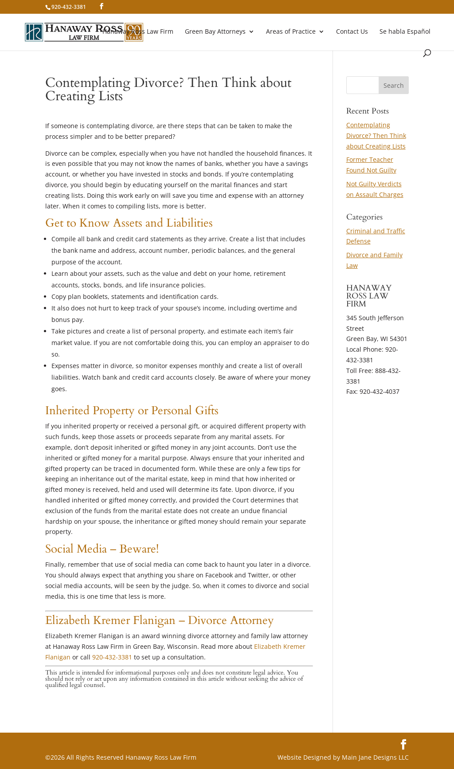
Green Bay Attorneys (215, 31)
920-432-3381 (112, 657)
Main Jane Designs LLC (375, 757)
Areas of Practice (291, 31)
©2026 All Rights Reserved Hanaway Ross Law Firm (120, 757)
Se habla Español (405, 31)
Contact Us (352, 31)
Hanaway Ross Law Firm (137, 31)
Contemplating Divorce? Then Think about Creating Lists (376, 135)
